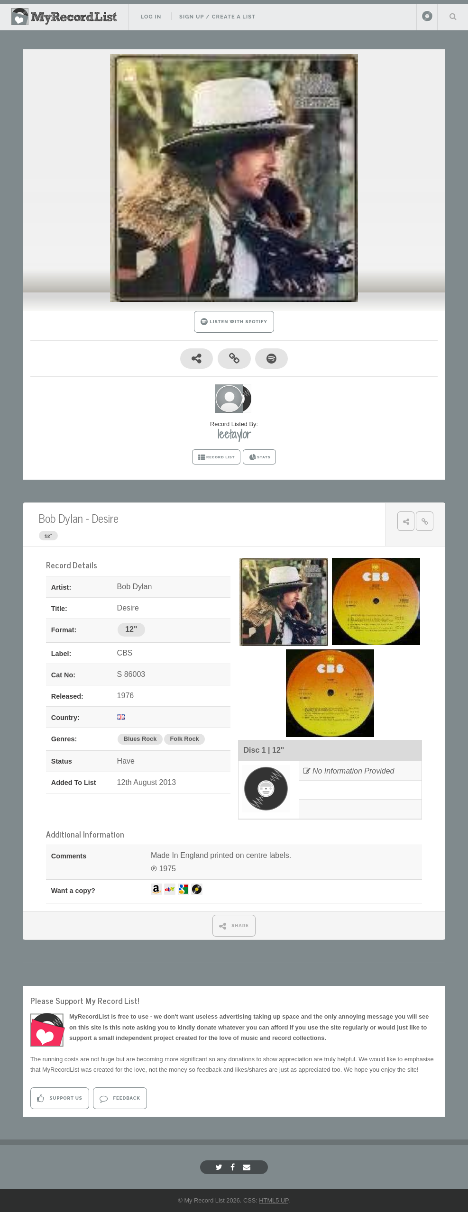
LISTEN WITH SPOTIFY (234, 322)
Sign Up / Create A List (217, 16)
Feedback (120, 1098)
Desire (105, 518)
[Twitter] (220, 1167)
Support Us (59, 1098)
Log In (150, 16)
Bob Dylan (60, 518)
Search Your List (453, 16)
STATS (259, 457)
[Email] (248, 1167)
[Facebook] (233, 1167)
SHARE (234, 926)
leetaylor (234, 434)
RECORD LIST (216, 457)
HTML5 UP (273, 1200)
